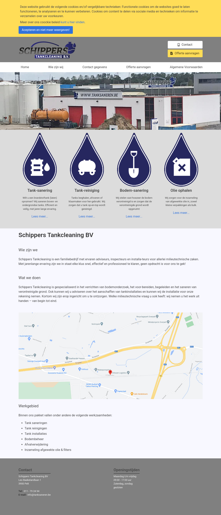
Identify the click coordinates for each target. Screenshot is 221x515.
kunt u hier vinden (73, 22)
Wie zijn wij (55, 67)
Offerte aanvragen (138, 67)
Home (25, 67)
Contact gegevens (94, 67)
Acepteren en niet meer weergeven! (46, 30)
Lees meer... (40, 216)
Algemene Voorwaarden (186, 67)
